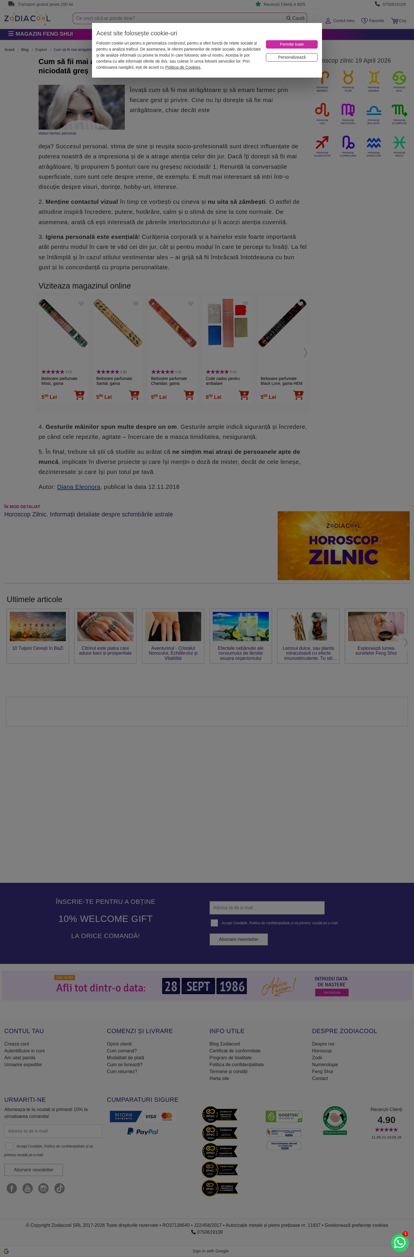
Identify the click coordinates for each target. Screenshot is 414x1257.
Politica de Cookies (182, 67)
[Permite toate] (292, 44)
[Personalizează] (292, 57)
